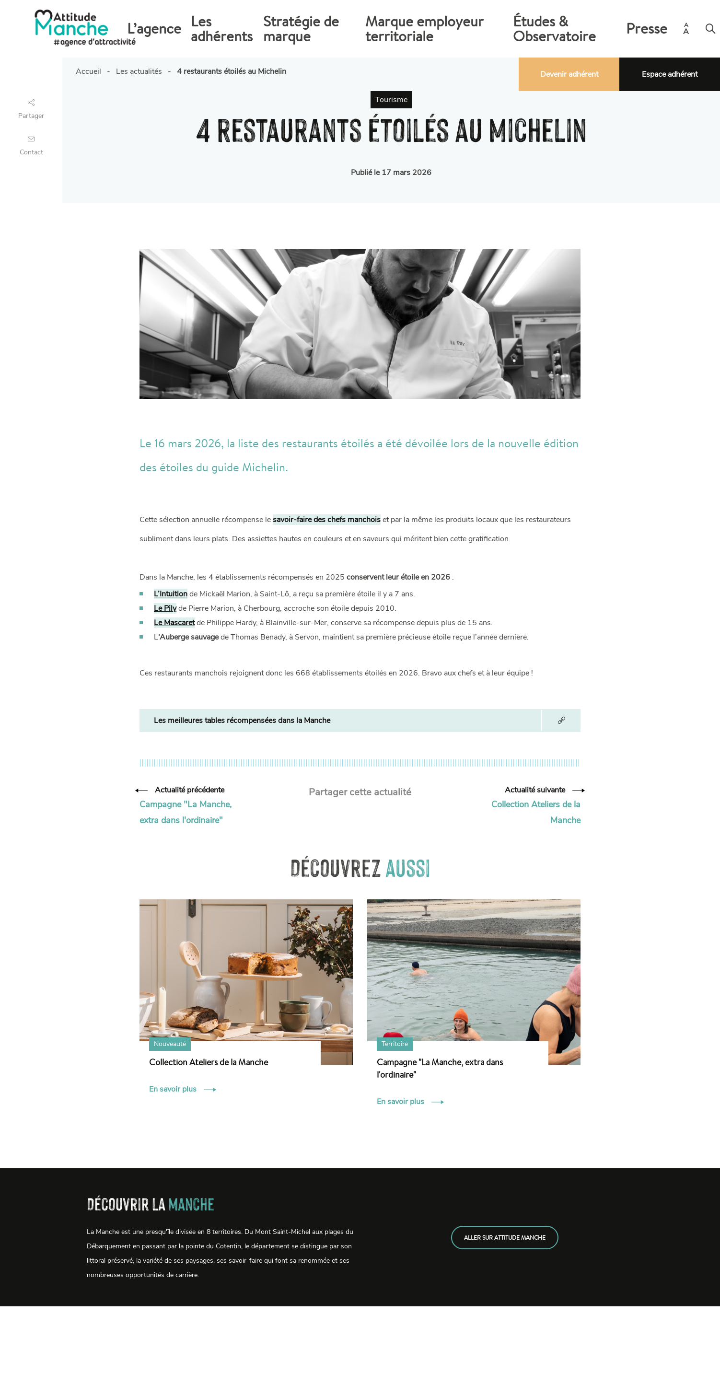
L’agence (287, 29)
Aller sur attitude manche (505, 1237)
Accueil (88, 71)
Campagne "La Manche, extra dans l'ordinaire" (440, 1068)
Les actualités (139, 71)
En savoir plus (182, 1089)
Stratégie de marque (401, 29)
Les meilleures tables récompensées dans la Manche (242, 720)
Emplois (103, 1370)
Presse (651, 29)
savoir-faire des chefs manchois (327, 519)
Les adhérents (335, 29)
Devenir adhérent (569, 74)
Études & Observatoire (592, 29)
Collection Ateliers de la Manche (208, 1062)
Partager (31, 108)
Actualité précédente (181, 790)
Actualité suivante (543, 790)
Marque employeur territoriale (495, 29)
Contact (31, 144)
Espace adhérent (669, 74)
